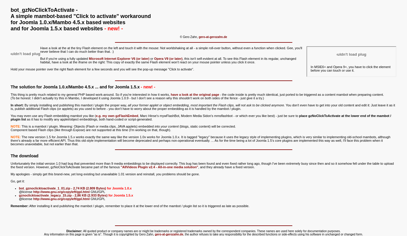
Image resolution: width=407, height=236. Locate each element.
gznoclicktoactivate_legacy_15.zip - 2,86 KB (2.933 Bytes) (76, 195)
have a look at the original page (195, 94)
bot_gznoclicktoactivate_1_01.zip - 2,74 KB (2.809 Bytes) (75, 188)
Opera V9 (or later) (168, 58)
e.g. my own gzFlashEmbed (117, 116)
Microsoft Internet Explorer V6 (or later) (119, 58)
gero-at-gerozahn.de (213, 37)
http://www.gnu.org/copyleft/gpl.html (61, 192)
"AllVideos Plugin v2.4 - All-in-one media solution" (159, 167)
